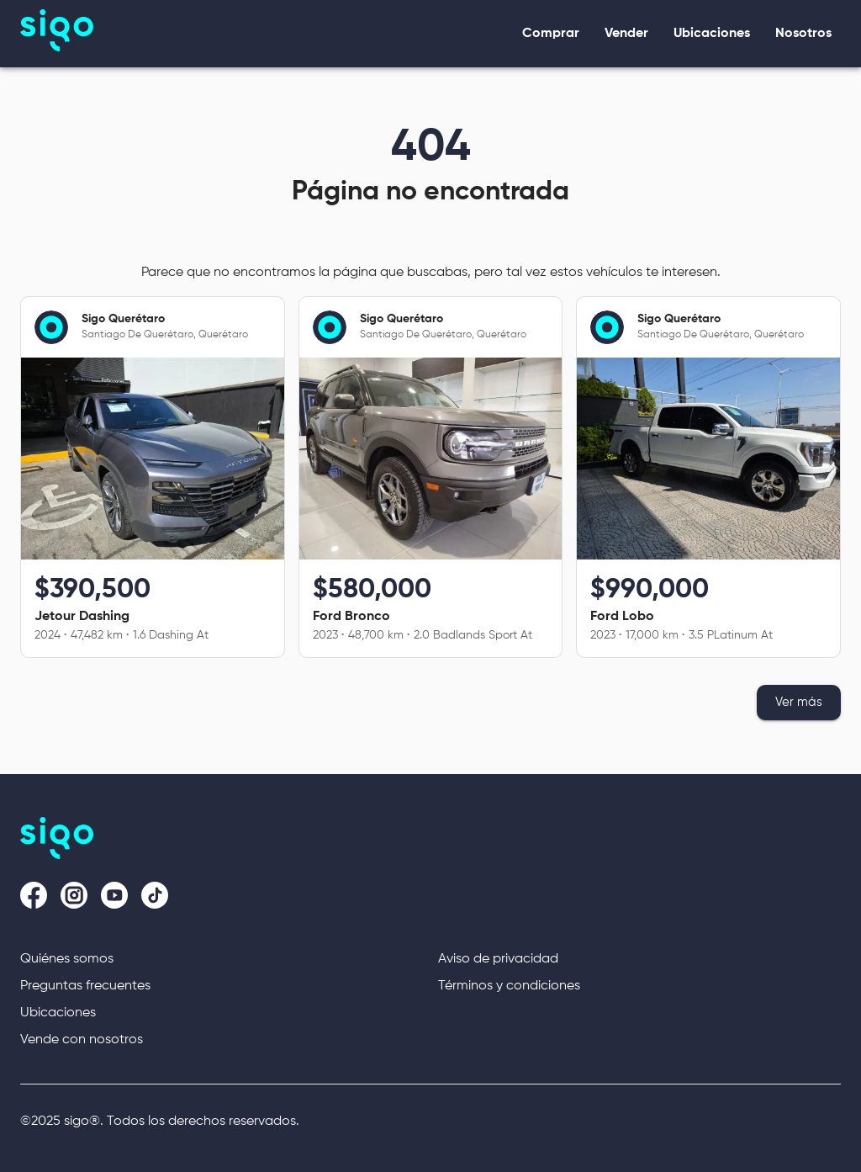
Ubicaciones (58, 1013)
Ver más (799, 702)
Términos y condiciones (509, 986)
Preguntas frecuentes (85, 986)
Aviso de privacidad (498, 959)
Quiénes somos (67, 959)
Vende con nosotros (81, 1040)
